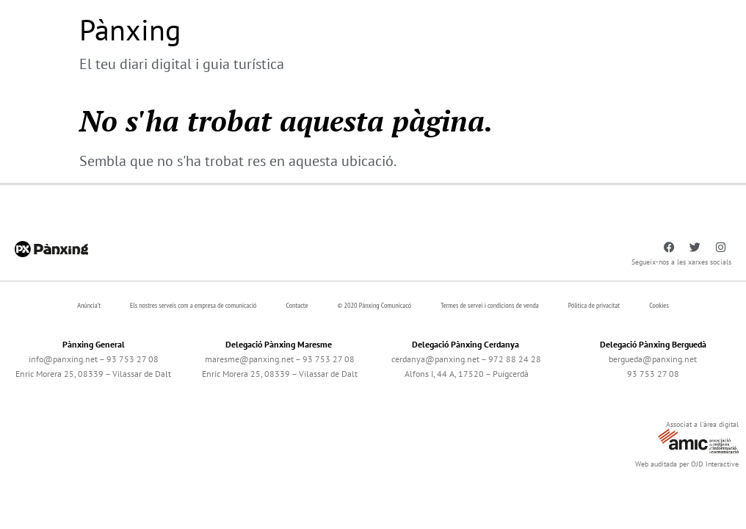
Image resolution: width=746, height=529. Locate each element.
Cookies (659, 305)
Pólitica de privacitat (594, 305)
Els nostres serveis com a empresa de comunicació (193, 305)
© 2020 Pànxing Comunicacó (375, 305)
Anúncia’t (89, 305)
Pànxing (130, 29)
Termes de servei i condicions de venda (490, 305)
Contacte (297, 305)
